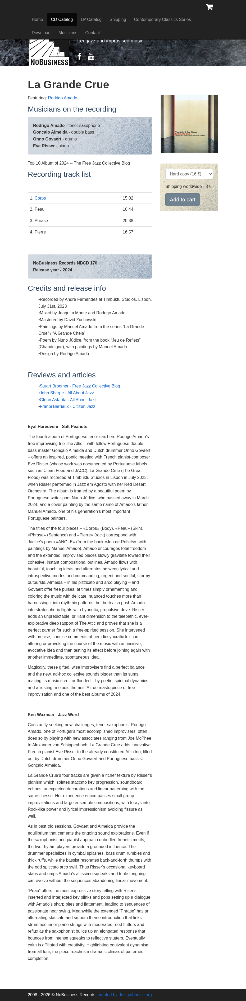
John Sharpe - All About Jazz (67, 393)
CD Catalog (62, 19)
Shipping (118, 19)
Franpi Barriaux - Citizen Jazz (67, 406)
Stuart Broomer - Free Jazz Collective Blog (80, 386)
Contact (92, 32)
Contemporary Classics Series (162, 19)
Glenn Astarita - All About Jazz (68, 400)
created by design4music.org (125, 995)
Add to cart (182, 199)
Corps (40, 198)
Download (41, 32)
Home (37, 19)
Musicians (67, 32)
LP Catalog (91, 19)
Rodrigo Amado (62, 98)
